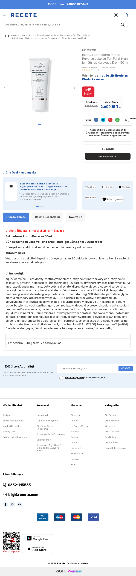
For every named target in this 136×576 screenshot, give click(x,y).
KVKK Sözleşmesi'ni (74, 378)
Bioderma (76, 415)
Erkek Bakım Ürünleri (116, 448)
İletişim (6, 415)
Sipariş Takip (9, 432)
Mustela (75, 432)
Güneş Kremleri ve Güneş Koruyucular (53, 35)
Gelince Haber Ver (108, 156)
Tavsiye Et (75, 217)
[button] (39, 124)
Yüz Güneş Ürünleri (81, 35)
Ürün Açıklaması (16, 217)
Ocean (74, 437)
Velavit (74, 421)
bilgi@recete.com (23, 495)
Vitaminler (110, 426)
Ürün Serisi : (105, 77)
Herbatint (76, 448)
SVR (73, 465)
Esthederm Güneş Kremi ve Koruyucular (34, 343)
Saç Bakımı (110, 437)
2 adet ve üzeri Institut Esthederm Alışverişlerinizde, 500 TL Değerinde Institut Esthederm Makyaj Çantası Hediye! (43, 187)
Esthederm (89, 49)
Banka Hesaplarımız (13, 421)
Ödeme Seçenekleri (47, 217)
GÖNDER (126, 368)
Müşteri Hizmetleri (12, 426)
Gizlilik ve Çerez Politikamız (45, 428)
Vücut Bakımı (112, 432)
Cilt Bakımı (110, 415)
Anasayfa (12, 35)
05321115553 (19, 485)
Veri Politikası (44, 440)
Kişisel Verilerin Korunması (51, 434)
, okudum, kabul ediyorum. (82, 378)
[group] (40, 85)
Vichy (74, 443)
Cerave (75, 459)
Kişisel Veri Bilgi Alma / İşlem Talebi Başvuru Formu (49, 448)
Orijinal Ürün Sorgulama (15, 437)
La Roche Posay (79, 426)
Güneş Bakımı (28, 35)
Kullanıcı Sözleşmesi (47, 421)
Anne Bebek (111, 443)
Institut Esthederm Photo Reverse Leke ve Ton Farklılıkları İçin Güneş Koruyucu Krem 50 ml (47, 38)
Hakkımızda (43, 415)
